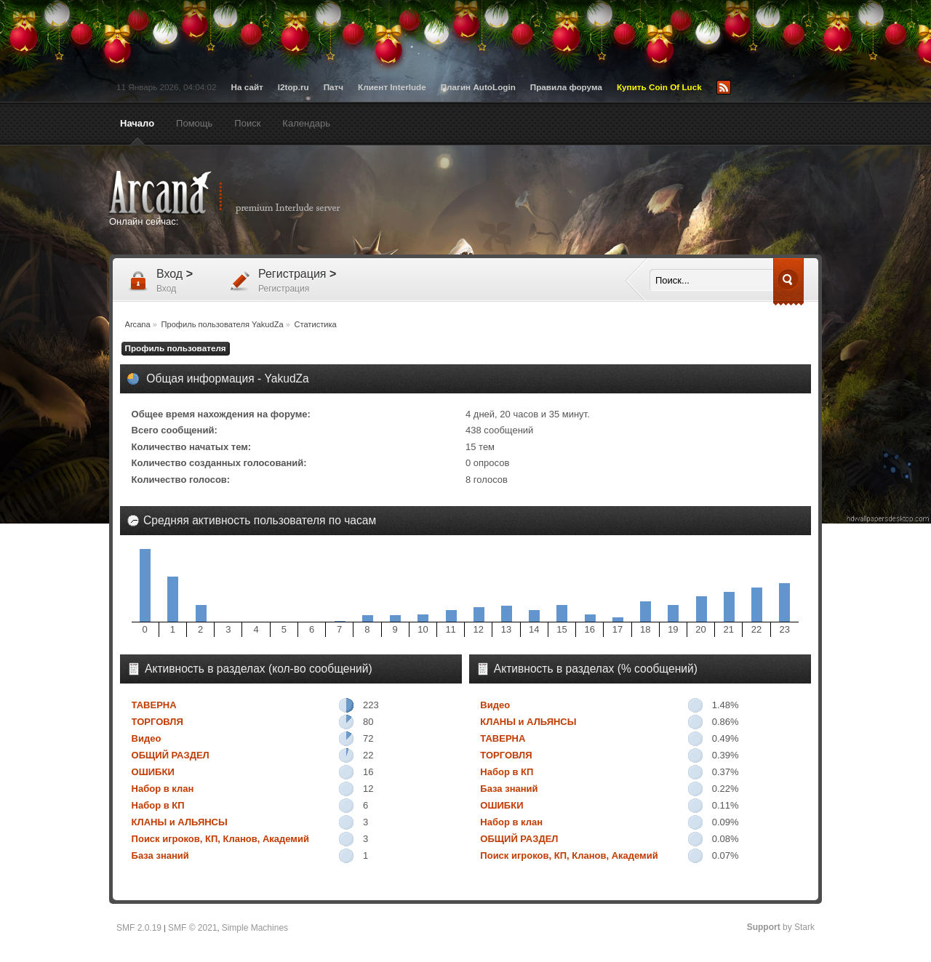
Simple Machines (255, 928)
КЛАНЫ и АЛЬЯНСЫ (180, 822)
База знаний (160, 855)
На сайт (247, 87)
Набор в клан (163, 788)
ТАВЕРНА (154, 705)
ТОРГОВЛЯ (157, 721)
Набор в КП (158, 805)
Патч (333, 87)
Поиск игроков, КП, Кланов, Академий (220, 838)
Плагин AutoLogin (478, 87)
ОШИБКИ (153, 771)
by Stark (781, 927)
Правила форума (566, 87)
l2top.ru (293, 87)
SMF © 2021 (192, 928)
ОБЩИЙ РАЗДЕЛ (170, 755)
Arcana (240, 193)
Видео (146, 738)
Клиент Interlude (392, 87)
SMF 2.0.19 (138, 928)
